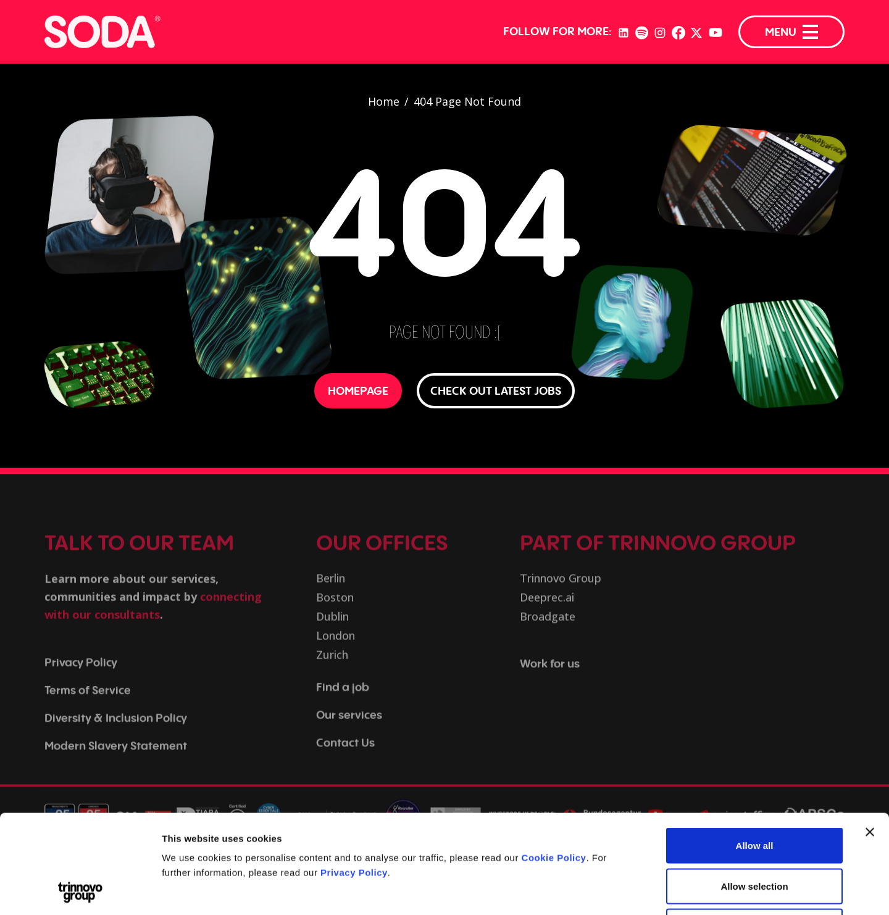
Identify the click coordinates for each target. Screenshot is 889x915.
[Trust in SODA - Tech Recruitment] (102, 31)
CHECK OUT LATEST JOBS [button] (495, 390)
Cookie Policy (554, 765)
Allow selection (754, 793)
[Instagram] (660, 31)
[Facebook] (678, 31)
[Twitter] (696, 31)
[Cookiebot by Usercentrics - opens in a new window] (80, 891)
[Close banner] (870, 739)
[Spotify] (641, 31)
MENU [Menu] (791, 31)
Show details (648, 890)
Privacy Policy (354, 780)
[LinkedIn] (623, 31)
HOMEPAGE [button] (358, 390)
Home (383, 101)
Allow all (755, 753)
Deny (754, 834)
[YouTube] (715, 32)
